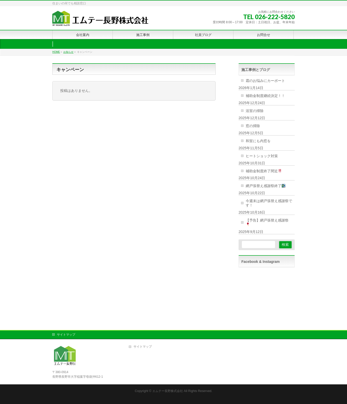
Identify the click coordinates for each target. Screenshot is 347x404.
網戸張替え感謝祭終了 (265, 186)
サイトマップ (66, 334)
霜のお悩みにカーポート (265, 81)
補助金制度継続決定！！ (265, 96)
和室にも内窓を (258, 141)
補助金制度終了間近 (264, 171)
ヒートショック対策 (262, 156)
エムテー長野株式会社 (167, 391)
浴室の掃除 (255, 111)
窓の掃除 (253, 126)
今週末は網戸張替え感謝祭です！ (269, 203)
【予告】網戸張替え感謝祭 (267, 222)
